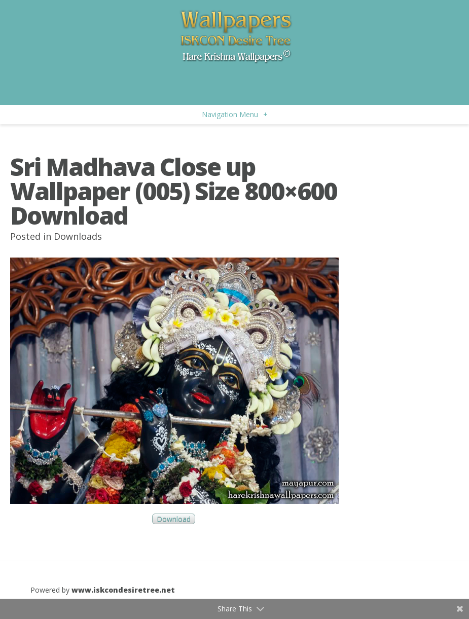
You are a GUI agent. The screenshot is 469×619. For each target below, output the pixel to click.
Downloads (78, 236)
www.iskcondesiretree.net (123, 590)
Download (174, 519)
